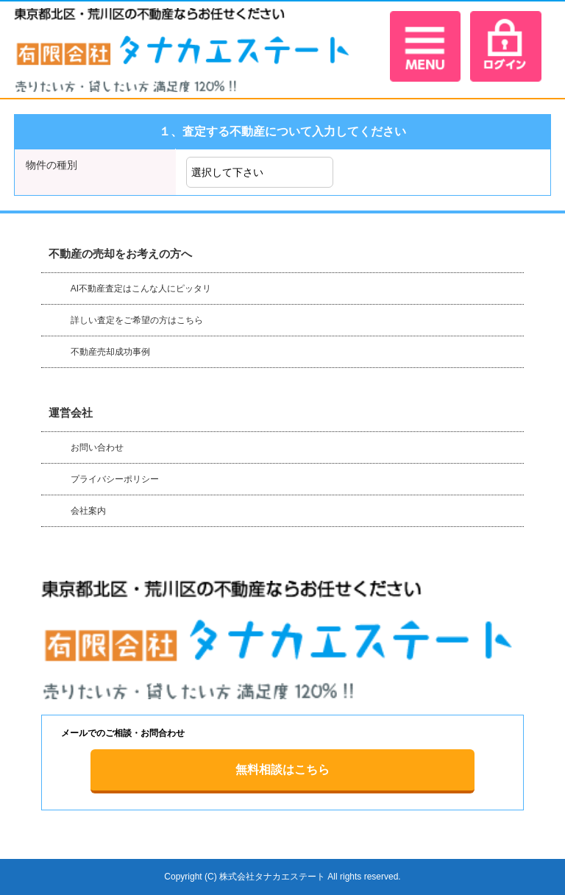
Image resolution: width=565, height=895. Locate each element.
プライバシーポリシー (115, 479)
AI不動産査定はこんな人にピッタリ (141, 288)
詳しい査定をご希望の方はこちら (137, 320)
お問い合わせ (97, 447)
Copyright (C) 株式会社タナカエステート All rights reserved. (282, 876)
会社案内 (88, 511)
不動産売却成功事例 (110, 352)
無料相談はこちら (282, 769)
